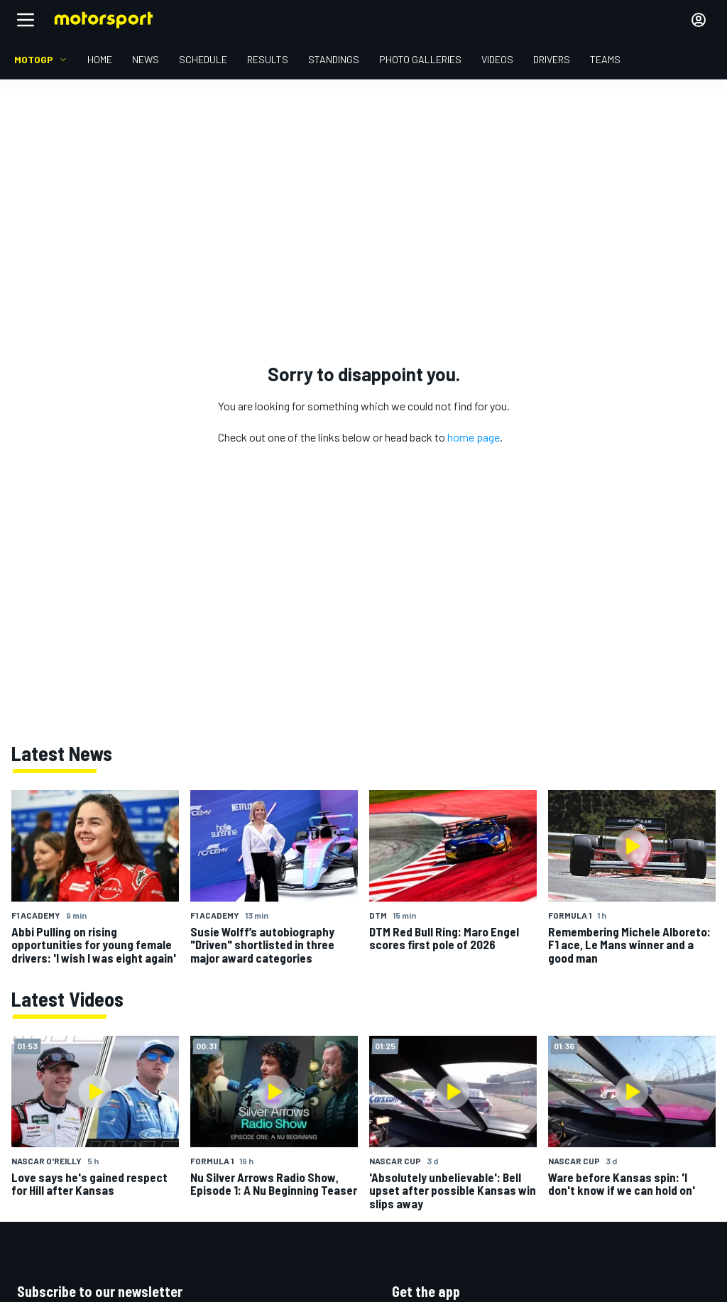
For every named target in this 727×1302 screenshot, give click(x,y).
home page (473, 437)
